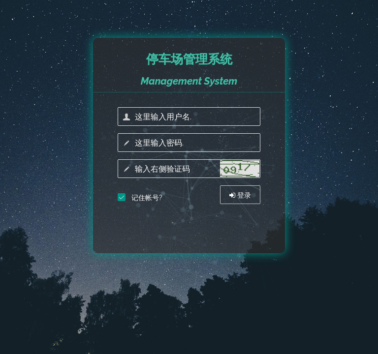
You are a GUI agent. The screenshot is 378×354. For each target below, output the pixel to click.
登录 (240, 195)
